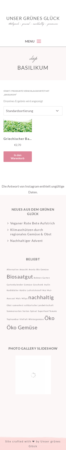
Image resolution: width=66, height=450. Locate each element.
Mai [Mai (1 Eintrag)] (44, 290)
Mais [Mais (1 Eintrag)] (18, 298)
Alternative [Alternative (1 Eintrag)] (13, 269)
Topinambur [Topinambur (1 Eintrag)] (13, 319)
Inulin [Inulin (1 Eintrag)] (47, 284)
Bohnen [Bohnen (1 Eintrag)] (38, 278)
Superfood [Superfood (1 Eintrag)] (43, 311)
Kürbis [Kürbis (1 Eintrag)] (23, 290)
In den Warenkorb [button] (17, 156)
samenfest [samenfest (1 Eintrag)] (17, 305)
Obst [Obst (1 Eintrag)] (9, 305)
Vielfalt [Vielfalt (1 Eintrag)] (24, 319)
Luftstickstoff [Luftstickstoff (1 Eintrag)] (34, 290)
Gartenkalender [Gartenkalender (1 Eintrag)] (15, 284)
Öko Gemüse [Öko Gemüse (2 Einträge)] (22, 327)
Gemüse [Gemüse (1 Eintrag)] (28, 284)
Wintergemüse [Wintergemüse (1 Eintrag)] (36, 319)
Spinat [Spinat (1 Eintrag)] (33, 311)
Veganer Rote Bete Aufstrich (32, 223)
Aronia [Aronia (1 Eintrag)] (32, 269)
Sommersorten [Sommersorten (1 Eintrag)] (14, 311)
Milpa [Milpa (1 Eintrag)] (25, 298)
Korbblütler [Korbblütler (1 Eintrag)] (13, 290)
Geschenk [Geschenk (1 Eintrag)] (38, 284)
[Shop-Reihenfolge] (33, 111)
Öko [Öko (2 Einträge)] (50, 318)
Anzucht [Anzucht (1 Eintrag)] (24, 269)
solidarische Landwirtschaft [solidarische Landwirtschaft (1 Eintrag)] (39, 305)
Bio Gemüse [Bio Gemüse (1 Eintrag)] (42, 269)
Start (7, 91)
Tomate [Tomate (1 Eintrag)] (53, 311)
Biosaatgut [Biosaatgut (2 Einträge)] (20, 276)
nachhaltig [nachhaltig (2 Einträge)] (41, 297)
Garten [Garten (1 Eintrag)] (46, 278)
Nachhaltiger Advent (26, 241)
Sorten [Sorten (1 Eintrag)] (26, 311)
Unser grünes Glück (33, 18)
